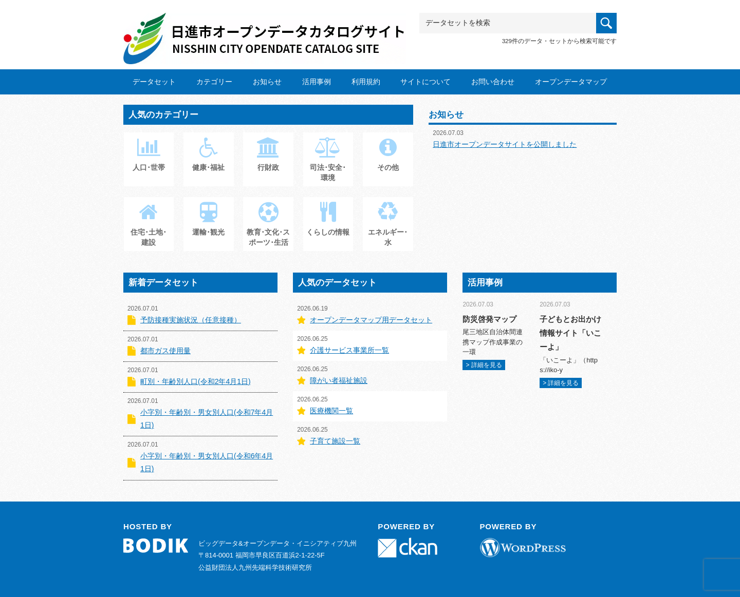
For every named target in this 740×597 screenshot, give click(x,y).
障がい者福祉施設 (338, 380)
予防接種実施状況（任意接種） (190, 320)
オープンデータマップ (571, 82)
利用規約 (365, 82)
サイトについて (425, 82)
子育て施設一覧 (335, 441)
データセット (154, 82)
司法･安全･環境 (328, 165)
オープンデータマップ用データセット (371, 320)
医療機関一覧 (331, 411)
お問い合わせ (492, 82)
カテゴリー (214, 82)
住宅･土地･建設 (148, 229)
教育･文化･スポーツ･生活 (268, 229)
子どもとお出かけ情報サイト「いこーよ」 (570, 333)
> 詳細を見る (484, 365)
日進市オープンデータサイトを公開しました (505, 144)
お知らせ (267, 82)
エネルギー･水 (388, 229)
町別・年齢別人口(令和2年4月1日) (195, 381)
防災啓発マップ (489, 319)
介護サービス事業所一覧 (349, 350)
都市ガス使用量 (165, 350)
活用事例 (316, 82)
